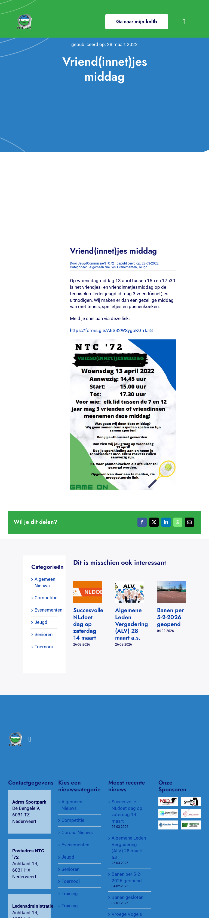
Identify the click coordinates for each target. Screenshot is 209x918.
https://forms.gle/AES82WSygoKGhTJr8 (111, 330)
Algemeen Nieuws (102, 267)
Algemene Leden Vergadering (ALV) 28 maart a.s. (131, 624)
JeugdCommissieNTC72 (96, 263)
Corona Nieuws (77, 832)
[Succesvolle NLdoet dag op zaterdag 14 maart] (87, 583)
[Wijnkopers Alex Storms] (191, 800)
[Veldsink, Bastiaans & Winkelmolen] (191, 823)
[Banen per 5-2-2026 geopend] (171, 583)
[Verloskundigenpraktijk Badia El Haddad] (191, 811)
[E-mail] (189, 522)
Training (70, 893)
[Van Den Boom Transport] (168, 823)
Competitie (46, 597)
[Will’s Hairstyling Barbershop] (168, 800)
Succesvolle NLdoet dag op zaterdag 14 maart (88, 624)
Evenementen (127, 267)
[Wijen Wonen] (168, 811)
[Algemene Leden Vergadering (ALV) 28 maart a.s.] (129, 583)
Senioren (44, 634)
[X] (154, 522)
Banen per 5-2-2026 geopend (170, 617)
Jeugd (142, 267)
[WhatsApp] (177, 522)
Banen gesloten (127, 897)
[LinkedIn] (166, 522)
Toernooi (44, 646)
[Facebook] (142, 522)
